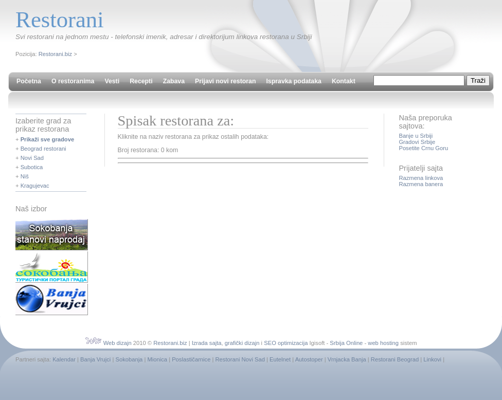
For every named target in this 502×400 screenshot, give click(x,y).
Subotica (32, 167)
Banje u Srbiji (416, 136)
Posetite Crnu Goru (423, 148)
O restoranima (72, 81)
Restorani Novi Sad (240, 359)
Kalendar (64, 359)
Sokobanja (128, 359)
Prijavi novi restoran (225, 81)
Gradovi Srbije (417, 142)
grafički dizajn (242, 343)
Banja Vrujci (95, 359)
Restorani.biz (55, 54)
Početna (28, 81)
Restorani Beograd (395, 359)
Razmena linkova (421, 178)
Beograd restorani (43, 149)
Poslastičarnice (191, 359)
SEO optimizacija (286, 343)
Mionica (157, 359)
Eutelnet (280, 359)
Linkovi (432, 359)
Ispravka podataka (293, 81)
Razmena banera (421, 184)
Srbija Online (346, 343)
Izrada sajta (207, 343)
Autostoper (309, 359)
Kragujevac (35, 186)
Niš (25, 176)
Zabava (174, 81)
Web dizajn (117, 343)
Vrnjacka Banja (347, 359)
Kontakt (343, 81)
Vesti (111, 81)
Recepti (141, 81)
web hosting (383, 343)
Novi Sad (32, 158)
